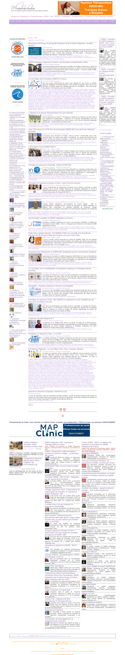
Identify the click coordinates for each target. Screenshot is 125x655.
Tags (35, 37)
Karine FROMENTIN (90, 528)
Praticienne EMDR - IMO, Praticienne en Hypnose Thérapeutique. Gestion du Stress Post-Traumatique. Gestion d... (101, 555)
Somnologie (77, 178)
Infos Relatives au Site (107, 208)
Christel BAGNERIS (90, 512)
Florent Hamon (52, 195)
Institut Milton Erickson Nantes (74, 379)
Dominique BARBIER (90, 451)
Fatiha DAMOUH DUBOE (92, 606)
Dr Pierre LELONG (36, 367)
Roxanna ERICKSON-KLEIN (88, 316)
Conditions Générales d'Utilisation (85, 648)
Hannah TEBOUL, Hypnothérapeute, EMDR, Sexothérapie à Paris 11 (59, 554)
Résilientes (38, 143)
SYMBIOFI (73, 108)
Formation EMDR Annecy (67, 96)
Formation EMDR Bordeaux (84, 96)
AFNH (40, 358)
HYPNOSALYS (32, 101)
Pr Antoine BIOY (87, 57)
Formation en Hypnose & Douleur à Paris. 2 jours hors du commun (55, 183)
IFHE (54, 374)
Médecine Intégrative (65, 125)
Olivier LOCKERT (69, 384)
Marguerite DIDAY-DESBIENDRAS (79, 102)
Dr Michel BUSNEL (58, 92)
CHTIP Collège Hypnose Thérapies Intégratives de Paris (77, 72)
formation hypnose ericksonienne (70, 370)
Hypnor (78, 373)
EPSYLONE (82, 95)
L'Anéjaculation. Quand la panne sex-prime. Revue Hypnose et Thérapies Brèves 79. (17, 155)
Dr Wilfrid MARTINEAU (64, 367)
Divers (25, 446)
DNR (90, 91)
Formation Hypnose (47, 298)
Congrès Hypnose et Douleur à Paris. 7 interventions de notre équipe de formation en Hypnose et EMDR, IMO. (62, 530)
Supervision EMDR (50, 267)
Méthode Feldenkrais (104, 141)
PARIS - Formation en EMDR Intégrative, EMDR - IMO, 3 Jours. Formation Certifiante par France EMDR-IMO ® (107, 44)
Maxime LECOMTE (68, 104)
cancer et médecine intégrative (42, 72)
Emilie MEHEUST (42, 95)
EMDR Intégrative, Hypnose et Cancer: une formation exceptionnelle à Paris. (17, 182)
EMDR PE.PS (32, 95)
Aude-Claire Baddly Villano (59, 89)
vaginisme (62, 143)
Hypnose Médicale (43, 215)
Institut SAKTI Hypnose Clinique (49, 381)
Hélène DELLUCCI (83, 99)
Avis (68, 89)
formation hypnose (78, 314)
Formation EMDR (40, 96)
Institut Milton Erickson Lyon (55, 379)
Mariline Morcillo (55, 196)
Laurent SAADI (54, 102)
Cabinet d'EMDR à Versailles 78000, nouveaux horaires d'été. (33, 442)
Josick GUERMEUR (68, 383)
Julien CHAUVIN (87, 101)
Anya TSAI (31, 142)
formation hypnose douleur (65, 195)
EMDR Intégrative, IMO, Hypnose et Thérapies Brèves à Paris (59, 441)
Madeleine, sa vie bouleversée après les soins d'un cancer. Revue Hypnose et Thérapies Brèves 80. (17, 147)
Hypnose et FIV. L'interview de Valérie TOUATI (16, 245)
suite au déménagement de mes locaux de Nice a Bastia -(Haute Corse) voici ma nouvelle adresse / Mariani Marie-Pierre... (26, 470)
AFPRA (35, 89)
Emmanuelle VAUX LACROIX (70, 95)
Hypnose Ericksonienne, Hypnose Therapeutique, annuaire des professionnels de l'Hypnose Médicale (106, 149)
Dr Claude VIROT (67, 363)
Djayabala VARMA (45, 363)
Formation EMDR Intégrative (36, 98)
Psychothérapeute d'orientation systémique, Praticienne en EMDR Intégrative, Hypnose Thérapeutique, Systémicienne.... (101, 515)
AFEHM (30, 358)
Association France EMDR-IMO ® (17, 38)
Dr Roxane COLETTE (34, 246)
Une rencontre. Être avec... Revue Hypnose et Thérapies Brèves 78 (16, 176)
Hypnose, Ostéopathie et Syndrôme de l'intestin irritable (17, 263)
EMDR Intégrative (68, 74)
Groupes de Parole (67, 142)
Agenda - (89, 21)
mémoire (47, 398)
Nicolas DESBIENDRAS (53, 105)
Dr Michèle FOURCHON (45, 74)
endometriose (57, 142)
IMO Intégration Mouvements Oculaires (50, 247)
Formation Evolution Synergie (37, 370)
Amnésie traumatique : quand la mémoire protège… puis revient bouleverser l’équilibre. (98, 490)
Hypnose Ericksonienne (58, 329)
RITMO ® (86, 106)
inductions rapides (34, 196)
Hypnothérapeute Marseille (36, 178)
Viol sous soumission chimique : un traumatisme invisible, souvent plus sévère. (96, 460)
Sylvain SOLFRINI (63, 108)
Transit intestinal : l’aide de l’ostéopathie (16, 281)
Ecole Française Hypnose (51, 369)
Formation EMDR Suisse (89, 160)
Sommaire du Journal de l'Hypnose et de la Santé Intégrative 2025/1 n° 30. (17, 124)
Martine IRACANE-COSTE (54, 104)
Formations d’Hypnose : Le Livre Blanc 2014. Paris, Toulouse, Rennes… (57, 348)
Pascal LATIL (65, 105)
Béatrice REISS (88, 535)
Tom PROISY (87, 544)
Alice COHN (46, 89)
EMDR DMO (81, 93)
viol (67, 143)
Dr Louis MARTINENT (69, 366)
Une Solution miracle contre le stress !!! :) (105, 157)
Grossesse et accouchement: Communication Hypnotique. (15, 235)
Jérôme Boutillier (56, 383)
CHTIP (37, 142)
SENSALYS (41, 108)
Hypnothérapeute (33, 284)
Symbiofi (71, 386)
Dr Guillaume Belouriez (82, 193)
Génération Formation (45, 373)
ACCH (30, 89)
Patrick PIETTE (89, 384)
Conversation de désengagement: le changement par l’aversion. (59, 618)
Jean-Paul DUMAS (45, 383)
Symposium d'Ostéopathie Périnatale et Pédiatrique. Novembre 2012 (17, 318)
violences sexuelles (75, 143)
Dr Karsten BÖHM (47, 92)
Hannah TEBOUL (79, 142)
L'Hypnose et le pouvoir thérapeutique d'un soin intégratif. (51, 113)
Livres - (59, 21)
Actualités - (96, 21)
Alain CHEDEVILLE (48, 358)
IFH (52, 374)
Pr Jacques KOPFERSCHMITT (59, 284)
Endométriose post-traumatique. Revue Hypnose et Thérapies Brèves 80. (16, 139)
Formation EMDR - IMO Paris (41, 159)
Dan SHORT (31, 314)
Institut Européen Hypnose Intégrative (53, 376)
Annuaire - (19, 21)
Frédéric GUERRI (89, 519)
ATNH (58, 360)
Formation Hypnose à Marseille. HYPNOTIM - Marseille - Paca (18, 85)
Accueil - (12, 21)
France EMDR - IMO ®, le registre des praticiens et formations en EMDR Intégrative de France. (97, 442)
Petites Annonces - (74, 21)
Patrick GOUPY (39, 106)
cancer (30, 72)
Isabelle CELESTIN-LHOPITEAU (78, 381)
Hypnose (81, 213)
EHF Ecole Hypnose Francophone (73, 369)
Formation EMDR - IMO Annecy (48, 157)
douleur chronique (57, 193)
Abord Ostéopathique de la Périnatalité (17, 339)
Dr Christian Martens (42, 314)
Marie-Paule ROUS (34, 384)
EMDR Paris (39, 212)
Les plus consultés (105, 133)
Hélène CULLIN (88, 597)
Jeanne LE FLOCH (76, 101)
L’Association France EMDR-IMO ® (42, 147)
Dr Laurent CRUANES (42, 366)
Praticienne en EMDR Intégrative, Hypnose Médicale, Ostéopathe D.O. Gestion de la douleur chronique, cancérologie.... (101, 531)
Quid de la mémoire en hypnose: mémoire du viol (48, 389)
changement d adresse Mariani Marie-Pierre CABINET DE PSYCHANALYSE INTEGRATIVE (25, 460)
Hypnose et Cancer (79, 74)
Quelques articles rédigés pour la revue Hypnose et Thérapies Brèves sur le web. (17, 224)
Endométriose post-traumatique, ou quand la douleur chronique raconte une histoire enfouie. (99, 475)
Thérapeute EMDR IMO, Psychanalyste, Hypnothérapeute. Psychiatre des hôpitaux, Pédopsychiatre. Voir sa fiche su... (101, 454)
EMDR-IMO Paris (49, 212)
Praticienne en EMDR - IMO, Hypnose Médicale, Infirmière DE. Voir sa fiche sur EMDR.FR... (101, 562)
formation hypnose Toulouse (81, 371)
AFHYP (36, 358)
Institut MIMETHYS (71, 380)
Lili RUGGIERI (64, 102)
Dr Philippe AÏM (54, 314)
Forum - (64, 21)
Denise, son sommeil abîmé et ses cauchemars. (17, 161)
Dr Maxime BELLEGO (59, 56)
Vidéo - (83, 21)
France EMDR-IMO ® (51, 99)
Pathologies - (27, 21)
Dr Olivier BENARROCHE (74, 56)
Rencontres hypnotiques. (55, 564)
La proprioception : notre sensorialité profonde (17, 214)
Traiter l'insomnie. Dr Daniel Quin (58, 588)
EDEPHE (42, 93)
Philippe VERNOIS (49, 106)
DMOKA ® (85, 91)
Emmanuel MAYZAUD (54, 95)
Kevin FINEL (78, 383)
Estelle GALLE (88, 577)
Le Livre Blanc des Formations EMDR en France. (16, 188)
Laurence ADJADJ (33, 102)
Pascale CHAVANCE (75, 105)
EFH (61, 369)
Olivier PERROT (79, 384)
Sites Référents (16, 310)
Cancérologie (56, 72)
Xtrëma (88, 386)
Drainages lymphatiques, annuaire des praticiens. (104, 203)
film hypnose (88, 369)
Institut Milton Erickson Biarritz (78, 377)
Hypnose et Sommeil (80, 177)
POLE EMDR (71, 106)
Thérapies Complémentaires (76, 284)
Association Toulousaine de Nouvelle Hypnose (42, 360)
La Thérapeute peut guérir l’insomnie (107, 137)
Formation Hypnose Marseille (78, 175)
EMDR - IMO (65, 93)
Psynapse (65, 386)
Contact (111, 21)
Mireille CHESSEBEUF (56, 384)
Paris (62, 196)
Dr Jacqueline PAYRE (54, 364)
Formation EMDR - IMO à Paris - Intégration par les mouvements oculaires (61, 476)
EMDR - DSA (57, 93)
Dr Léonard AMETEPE (56, 366)
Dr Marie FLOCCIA (46, 56)
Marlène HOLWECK (40, 104)
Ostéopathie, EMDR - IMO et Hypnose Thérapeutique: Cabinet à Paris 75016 (17, 195)
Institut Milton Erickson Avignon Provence (56, 377)
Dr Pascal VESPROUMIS (87, 92)
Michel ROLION (44, 384)
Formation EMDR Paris (85, 98)
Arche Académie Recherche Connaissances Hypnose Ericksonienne (75, 358)
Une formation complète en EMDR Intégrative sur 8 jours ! (51, 218)
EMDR (51, 142)
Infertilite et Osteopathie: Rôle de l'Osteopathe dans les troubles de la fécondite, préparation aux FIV (17, 291)
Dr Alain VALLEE (56, 363)
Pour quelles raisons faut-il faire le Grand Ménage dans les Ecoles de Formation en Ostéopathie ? (17, 330)
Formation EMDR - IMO (53, 96)
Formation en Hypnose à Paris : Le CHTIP (45, 333)
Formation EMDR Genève (75, 159)
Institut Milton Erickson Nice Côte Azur (54, 380)
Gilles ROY (72, 373)
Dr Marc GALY (72, 123)
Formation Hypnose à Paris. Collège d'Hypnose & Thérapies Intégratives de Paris (18, 64)
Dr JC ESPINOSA (66, 364)
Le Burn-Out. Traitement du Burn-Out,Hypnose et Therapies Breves (58, 598)
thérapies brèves (60, 634)
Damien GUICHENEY (63, 91)
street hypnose (92, 329)
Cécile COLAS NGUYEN (35, 193)
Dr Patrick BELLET (43, 57)
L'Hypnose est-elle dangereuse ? (41, 319)
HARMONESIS (73, 99)
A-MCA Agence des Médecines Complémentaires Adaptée (45, 123)
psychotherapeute (45, 386)
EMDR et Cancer (57, 74)
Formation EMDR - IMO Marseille (68, 157)
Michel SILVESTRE (80, 104)
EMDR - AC (49, 93)
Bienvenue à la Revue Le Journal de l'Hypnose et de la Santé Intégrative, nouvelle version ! (17, 132)
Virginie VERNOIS (38, 109)
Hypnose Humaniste (44, 374)
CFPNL (90, 360)
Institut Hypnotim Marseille (51, 101)
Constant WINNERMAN (89, 361)
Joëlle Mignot (45, 125)
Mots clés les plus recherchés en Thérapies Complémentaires (65, 648)
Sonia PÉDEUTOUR (90, 559)
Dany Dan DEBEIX (33, 363)
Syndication (60, 641)
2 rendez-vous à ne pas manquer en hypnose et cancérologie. (59, 503)
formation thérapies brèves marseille (49, 177)
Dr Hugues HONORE (41, 364)
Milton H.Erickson (81, 329)
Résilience (31, 143)
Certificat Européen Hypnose (79, 360)
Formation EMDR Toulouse (36, 99)
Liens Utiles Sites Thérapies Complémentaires (42, 648)
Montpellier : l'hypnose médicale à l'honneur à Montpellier (51, 288)
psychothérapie (56, 386)
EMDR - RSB (73, 93)
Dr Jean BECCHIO (77, 364)
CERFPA (67, 360)
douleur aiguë (47, 193)
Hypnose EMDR (33, 247)
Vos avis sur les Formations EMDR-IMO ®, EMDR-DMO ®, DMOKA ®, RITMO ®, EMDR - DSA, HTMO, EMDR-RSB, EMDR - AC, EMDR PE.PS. (107, 187)
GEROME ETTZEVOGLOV (60, 373)
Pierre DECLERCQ (61, 106)
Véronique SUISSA (58, 59)
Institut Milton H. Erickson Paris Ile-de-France (69, 345)
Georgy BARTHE (63, 99)
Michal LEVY (87, 503)
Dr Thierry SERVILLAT (55, 57)
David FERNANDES (75, 91)
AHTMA (40, 89)
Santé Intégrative (47, 59)
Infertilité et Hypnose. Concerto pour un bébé (17, 253)
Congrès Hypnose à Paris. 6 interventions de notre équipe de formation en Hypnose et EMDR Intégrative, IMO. (61, 489)
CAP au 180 (74, 89)
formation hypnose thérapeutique (61, 371)
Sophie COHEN (85, 178)
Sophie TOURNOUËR (51, 108)
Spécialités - (36, 21)
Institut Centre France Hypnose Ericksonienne (71, 374)
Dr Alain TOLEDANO (34, 56)
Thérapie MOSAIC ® (82, 108)
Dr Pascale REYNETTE (40, 195)
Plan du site (53, 641)
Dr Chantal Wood (69, 193)
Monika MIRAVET (40, 105)
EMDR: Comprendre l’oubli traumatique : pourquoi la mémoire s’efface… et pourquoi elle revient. (62, 451)
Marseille (70, 178)
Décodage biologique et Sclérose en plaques (107, 197)
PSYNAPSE (79, 106)
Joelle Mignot (67, 57)
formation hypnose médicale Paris (81, 343)
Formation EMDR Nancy (70, 98)
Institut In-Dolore (39, 75)
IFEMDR (40, 101)
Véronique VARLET (89, 552)
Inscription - (104, 21)
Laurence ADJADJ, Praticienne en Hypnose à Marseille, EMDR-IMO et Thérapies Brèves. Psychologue (107, 171)
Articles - (44, 21)
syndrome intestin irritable (51, 143)
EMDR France (89, 93)
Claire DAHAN (32, 74)
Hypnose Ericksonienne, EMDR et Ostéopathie (17, 273)
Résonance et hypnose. (54, 608)
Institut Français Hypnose (73, 376)
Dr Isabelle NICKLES (81, 283)
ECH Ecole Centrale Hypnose (80, 367)
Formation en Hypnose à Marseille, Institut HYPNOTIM (50, 165)
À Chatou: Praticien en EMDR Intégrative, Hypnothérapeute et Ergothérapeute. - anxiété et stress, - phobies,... (101, 547)
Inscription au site (68, 641)
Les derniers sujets (106, 130)
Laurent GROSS (76, 57)
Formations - (52, 21)
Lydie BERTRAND (89, 588)
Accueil (30, 37)
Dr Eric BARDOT (78, 363)
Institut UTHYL (64, 381)
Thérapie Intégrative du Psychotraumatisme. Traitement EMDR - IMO (17, 205)
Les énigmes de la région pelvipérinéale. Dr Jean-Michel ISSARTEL (17, 302)
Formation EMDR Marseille (54, 98)
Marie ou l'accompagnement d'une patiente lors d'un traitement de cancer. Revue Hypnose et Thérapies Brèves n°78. (17, 168)
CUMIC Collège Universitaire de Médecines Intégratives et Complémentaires (51, 283)
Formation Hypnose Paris (82, 195)
